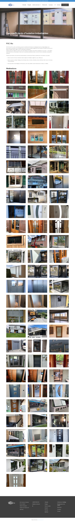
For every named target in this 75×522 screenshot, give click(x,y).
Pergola (29, 4)
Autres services (36, 4)
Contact (59, 4)
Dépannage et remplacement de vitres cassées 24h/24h (37, 0)
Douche (46, 508)
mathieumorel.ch (40, 519)
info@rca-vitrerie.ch (36, 504)
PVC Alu (46, 510)
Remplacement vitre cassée (61, 505)
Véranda (24, 4)
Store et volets (48, 506)
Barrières (46, 511)
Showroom (44, 4)
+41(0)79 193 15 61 (35, 502)
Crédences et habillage (61, 502)
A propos (51, 4)
